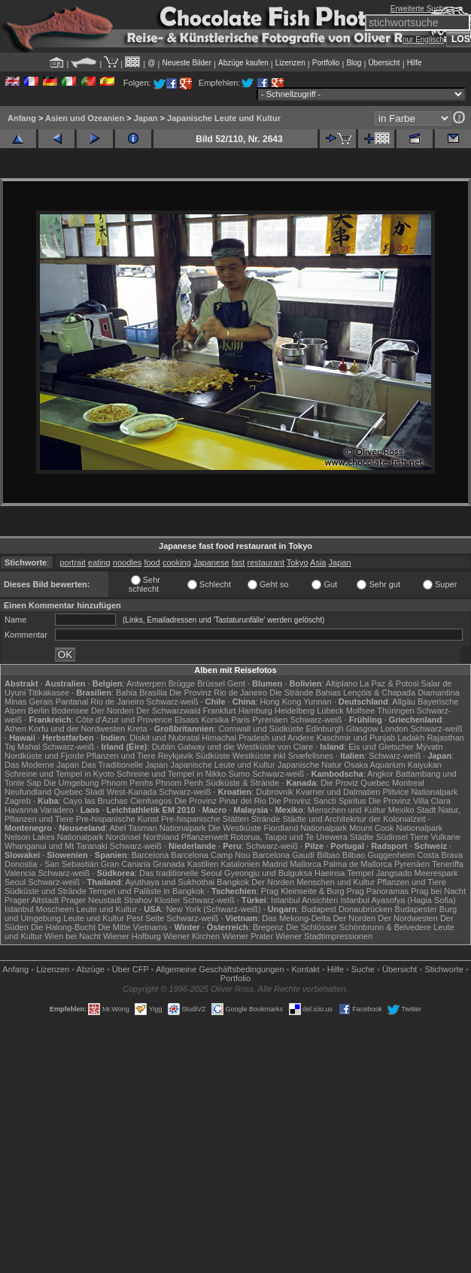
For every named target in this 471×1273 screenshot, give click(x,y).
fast (238, 562)
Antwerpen (146, 683)
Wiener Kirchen (191, 936)
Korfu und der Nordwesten (77, 728)
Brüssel (211, 683)
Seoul (15, 882)
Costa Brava (440, 854)
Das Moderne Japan (42, 764)
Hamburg (255, 710)
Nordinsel (123, 836)
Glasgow (362, 728)
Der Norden (112, 710)
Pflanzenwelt (204, 836)
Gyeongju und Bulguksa (268, 872)
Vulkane (445, 836)
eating (99, 562)
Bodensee (70, 710)
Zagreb (18, 800)
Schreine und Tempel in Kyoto (59, 773)
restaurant (265, 562)
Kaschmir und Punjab (356, 737)
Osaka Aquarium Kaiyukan (393, 764)
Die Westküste (235, 827)
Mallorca (305, 863)
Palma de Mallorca (358, 863)
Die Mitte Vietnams (132, 927)
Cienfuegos (151, 800)
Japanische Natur (310, 764)
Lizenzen (290, 63)
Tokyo (297, 562)
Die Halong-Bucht (63, 927)
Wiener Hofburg (132, 936)
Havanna (21, 809)
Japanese (211, 562)
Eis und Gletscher (381, 746)
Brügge (182, 683)
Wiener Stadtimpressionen (323, 936)
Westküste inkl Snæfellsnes (282, 755)
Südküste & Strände (242, 782)
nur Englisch (423, 39)
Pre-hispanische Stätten (205, 818)
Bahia (126, 692)
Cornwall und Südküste (260, 728)
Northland (161, 836)
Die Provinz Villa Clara (410, 800)
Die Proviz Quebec (355, 782)
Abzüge (91, 969)
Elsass (187, 719)
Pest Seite (145, 918)
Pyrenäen (269, 719)
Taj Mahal (22, 746)
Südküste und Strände (46, 891)
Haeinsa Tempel (344, 872)
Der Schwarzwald (168, 710)
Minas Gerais (29, 701)
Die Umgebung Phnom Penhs (98, 782)
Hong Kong (280, 701)
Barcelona (150, 854)
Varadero (56, 809)
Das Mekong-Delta (296, 918)
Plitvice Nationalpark (419, 791)
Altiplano (341, 683)
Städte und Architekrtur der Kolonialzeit (353, 818)
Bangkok (233, 882)
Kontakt (306, 969)
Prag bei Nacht (438, 891)
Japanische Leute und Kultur (224, 118)
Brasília (153, 692)
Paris (240, 719)
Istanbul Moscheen (39, 909)
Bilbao (328, 854)
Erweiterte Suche (419, 9)
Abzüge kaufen (243, 63)
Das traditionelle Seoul (180, 872)
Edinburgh (325, 728)
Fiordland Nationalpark (305, 827)
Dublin (163, 746)
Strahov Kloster (151, 900)
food (152, 562)
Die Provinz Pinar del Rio (220, 800)
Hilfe (414, 63)
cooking (177, 562)
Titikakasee (48, 692)
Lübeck (330, 710)
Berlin (38, 710)
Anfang (22, 118)
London (395, 728)
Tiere (419, 836)
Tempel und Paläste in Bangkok (147, 891)
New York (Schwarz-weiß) (213, 909)
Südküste (213, 755)
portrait (72, 562)
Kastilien (203, 863)
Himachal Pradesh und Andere (258, 737)
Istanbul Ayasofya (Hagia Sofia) (397, 900)
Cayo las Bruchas (95, 800)
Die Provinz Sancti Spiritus (317, 800)
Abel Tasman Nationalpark (157, 827)
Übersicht (384, 63)
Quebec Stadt (78, 791)
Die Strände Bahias (305, 692)
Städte (362, 836)
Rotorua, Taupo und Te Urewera (289, 836)
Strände (266, 818)
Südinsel (392, 836)
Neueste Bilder (186, 63)
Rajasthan (445, 737)
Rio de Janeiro (117, 701)
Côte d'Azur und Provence (124, 719)
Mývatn (429, 746)
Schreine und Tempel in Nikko (171, 773)
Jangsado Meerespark (417, 872)
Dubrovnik (274, 791)
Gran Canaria (125, 863)
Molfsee (360, 710)
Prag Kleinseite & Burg (303, 891)
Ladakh (410, 737)
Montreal (408, 782)
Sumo (239, 773)
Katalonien (240, 863)
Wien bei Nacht (72, 936)
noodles (127, 562)
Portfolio (326, 63)
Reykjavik (175, 755)
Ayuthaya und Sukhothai (169, 882)
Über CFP (130, 969)
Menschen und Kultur (347, 809)
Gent (236, 683)
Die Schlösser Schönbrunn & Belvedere (358, 927)
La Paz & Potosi (389, 683)
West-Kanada (131, 791)
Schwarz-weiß (172, 701)
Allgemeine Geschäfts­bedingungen (220, 969)
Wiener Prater (247, 936)
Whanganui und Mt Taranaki (56, 845)
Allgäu (403, 701)
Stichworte (443, 969)
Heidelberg (295, 710)
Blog (353, 63)
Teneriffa (447, 863)
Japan (146, 118)
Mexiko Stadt (412, 809)
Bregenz (268, 927)
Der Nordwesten (407, 918)
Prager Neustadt (91, 900)
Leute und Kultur (106, 909)
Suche (363, 969)
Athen (15, 728)
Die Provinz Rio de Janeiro (218, 692)
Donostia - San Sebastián (52, 863)
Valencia (20, 872)
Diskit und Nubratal (164, 737)
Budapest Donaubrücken (346, 909)
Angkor (380, 773)
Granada (169, 863)
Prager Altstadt (32, 900)
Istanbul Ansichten (304, 900)
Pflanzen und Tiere (121, 755)
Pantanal (72, 701)
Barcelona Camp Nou (210, 854)
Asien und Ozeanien (84, 118)
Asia (318, 562)
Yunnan (317, 701)
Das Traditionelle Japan (124, 764)
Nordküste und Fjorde (44, 755)
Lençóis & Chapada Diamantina (401, 692)
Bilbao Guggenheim (378, 854)
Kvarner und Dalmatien (338, 791)
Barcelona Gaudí (284, 854)
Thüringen (396, 710)
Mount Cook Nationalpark (395, 827)
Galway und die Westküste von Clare (245, 746)
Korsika (215, 719)
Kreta (137, 728)
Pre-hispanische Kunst (117, 818)
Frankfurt (219, 710)
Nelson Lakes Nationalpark (54, 836)
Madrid (275, 863)
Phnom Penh (180, 782)
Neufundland (28, 791)
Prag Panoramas (378, 891)
